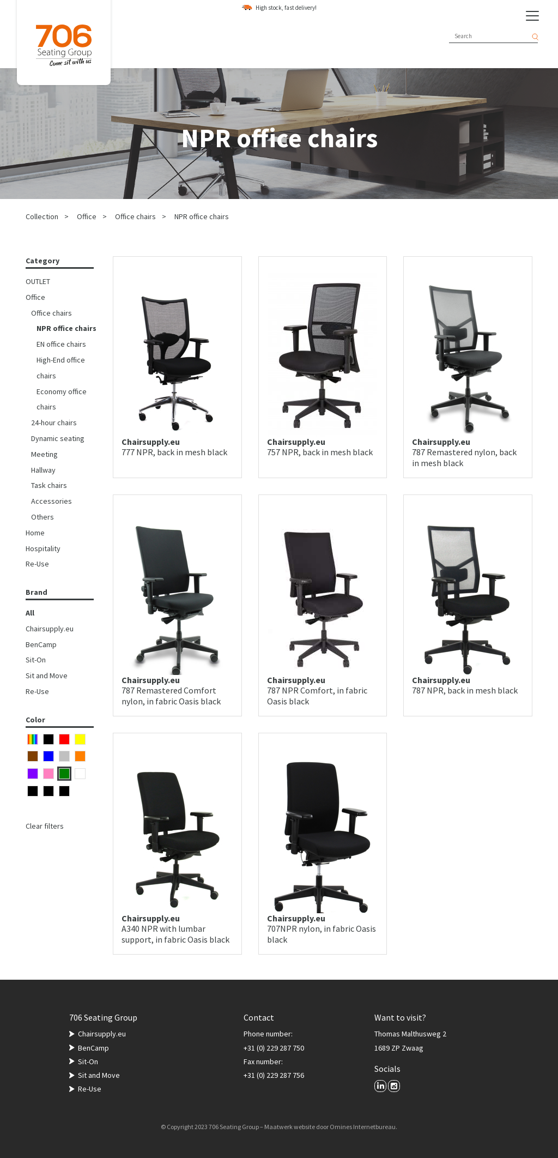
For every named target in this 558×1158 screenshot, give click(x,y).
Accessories (51, 501)
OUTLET (38, 281)
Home (35, 533)
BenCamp (41, 644)
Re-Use (37, 564)
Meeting (44, 454)
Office (86, 216)
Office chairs (135, 216)
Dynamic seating (57, 438)
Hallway (43, 470)
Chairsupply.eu (50, 629)
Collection (42, 216)
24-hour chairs (54, 422)
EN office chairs (61, 344)
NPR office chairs (201, 216)
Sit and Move (47, 675)
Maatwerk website (289, 1127)
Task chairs (49, 485)
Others (42, 517)
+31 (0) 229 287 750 (274, 1048)
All (30, 613)
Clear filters (45, 826)
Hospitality (43, 548)
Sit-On (36, 660)
